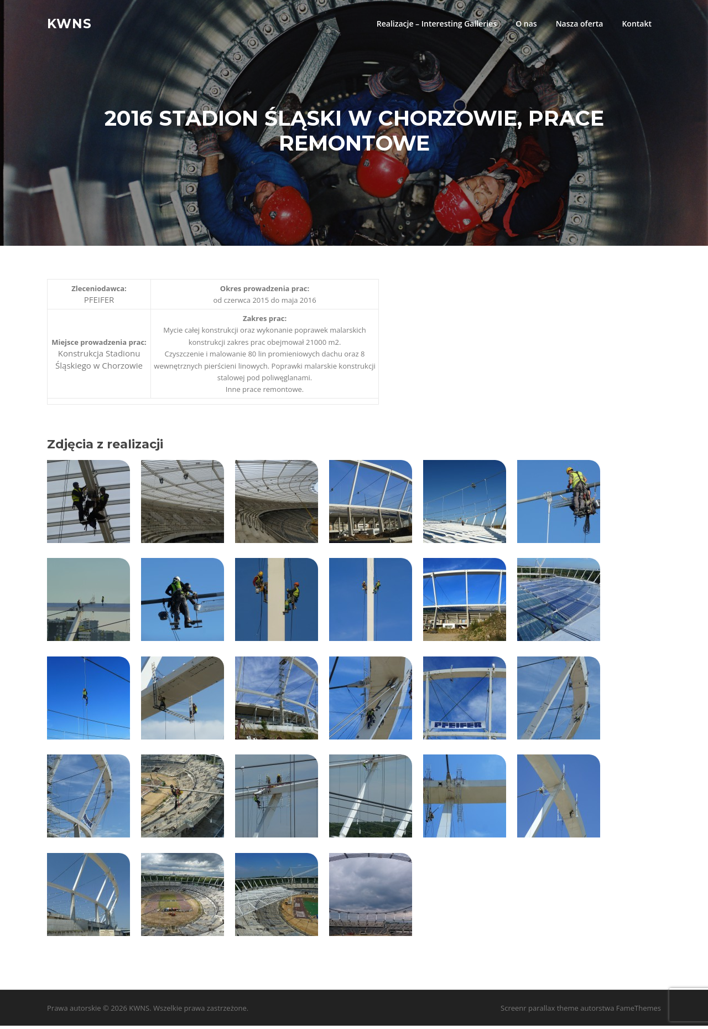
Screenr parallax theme (540, 1011)
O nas (526, 23)
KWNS (69, 23)
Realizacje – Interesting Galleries (437, 23)
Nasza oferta (579, 23)
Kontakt (637, 23)
